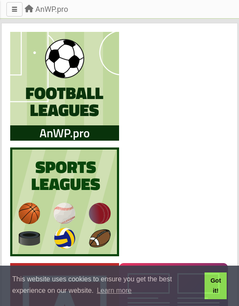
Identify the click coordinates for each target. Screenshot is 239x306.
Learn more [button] (114, 290)
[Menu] (14, 9)
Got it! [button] (216, 285)
